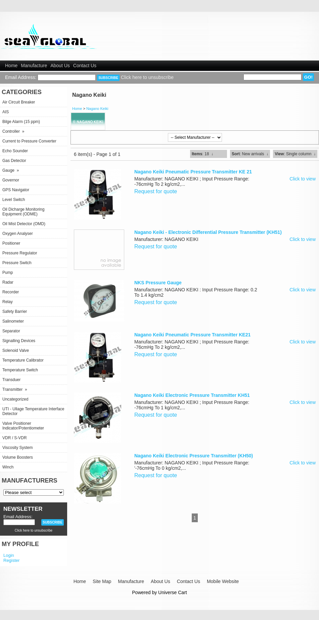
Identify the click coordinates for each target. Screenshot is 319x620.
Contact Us (84, 65)
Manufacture (34, 65)
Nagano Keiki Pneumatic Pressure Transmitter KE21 (192, 334)
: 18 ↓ (202, 154)
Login (8, 555)
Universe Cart (172, 592)
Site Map (102, 581)
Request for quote (155, 191)
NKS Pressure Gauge (158, 282)
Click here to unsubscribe (147, 77)
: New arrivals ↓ (250, 154)
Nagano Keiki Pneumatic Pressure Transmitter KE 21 (193, 171)
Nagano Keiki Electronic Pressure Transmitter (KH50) (193, 455)
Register (11, 560)
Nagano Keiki (97, 109)
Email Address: (20, 77)
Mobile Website (223, 581)
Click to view (302, 178)
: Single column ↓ (295, 154)
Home (11, 65)
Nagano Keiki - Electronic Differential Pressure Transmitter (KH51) (208, 232)
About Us (60, 65)
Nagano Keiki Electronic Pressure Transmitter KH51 (192, 395)
